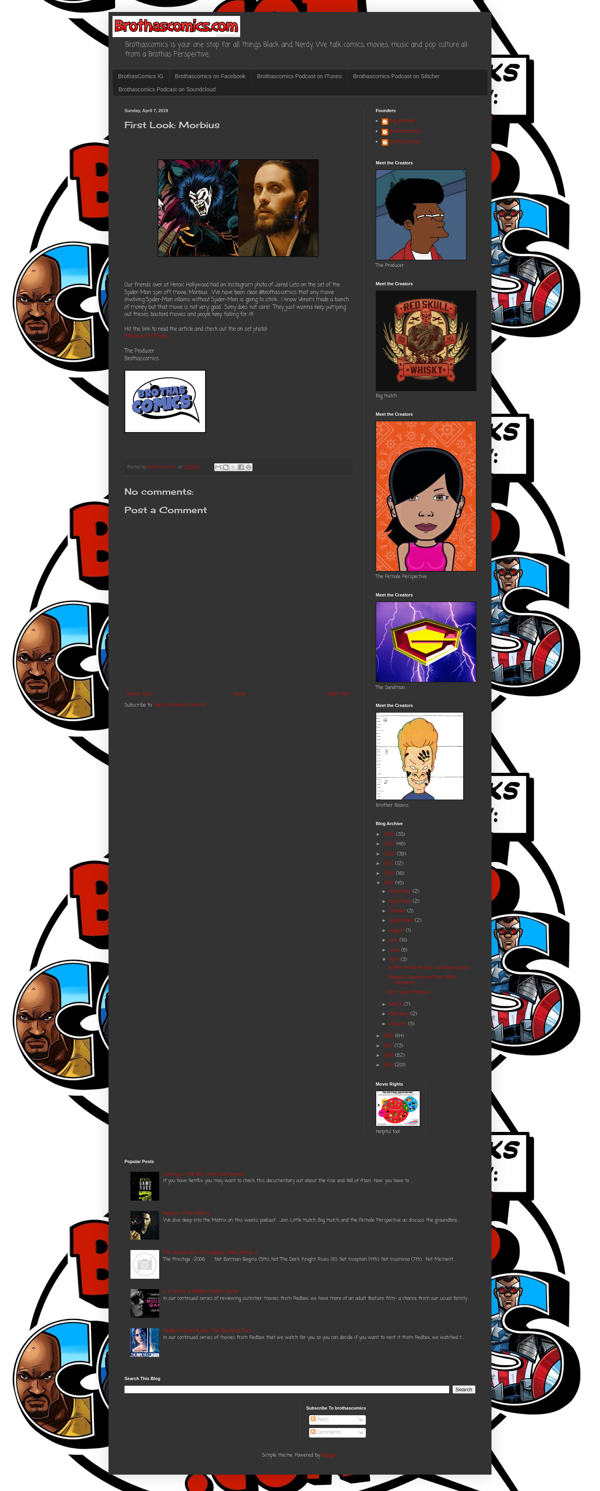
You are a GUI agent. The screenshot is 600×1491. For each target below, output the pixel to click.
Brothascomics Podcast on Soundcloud (167, 89)
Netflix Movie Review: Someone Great (428, 968)
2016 (389, 1055)
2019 (389, 883)
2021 (389, 863)
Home (239, 694)
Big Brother (402, 121)
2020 (389, 873)
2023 (390, 844)
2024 (389, 834)
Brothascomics (405, 132)
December (401, 891)
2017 (389, 1046)
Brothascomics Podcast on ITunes (299, 76)
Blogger (330, 1455)
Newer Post (139, 694)
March (397, 1004)
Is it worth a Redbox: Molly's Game (200, 1291)
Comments (326, 1432)
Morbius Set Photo (146, 336)
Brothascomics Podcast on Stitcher (396, 76)
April (395, 960)
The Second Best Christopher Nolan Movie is (210, 1252)
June (395, 950)
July (394, 940)
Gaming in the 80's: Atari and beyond (203, 1174)
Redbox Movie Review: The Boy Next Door (207, 1331)
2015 (389, 1065)
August (397, 930)
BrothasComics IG (141, 76)
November (401, 901)
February (400, 1014)
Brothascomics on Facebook (210, 76)
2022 (390, 854)
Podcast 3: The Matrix (186, 1213)
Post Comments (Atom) (179, 705)
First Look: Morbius (409, 992)
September (402, 920)
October (398, 911)
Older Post (339, 694)
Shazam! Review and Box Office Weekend (422, 980)
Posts (320, 1420)
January (399, 1024)
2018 (389, 1036)
